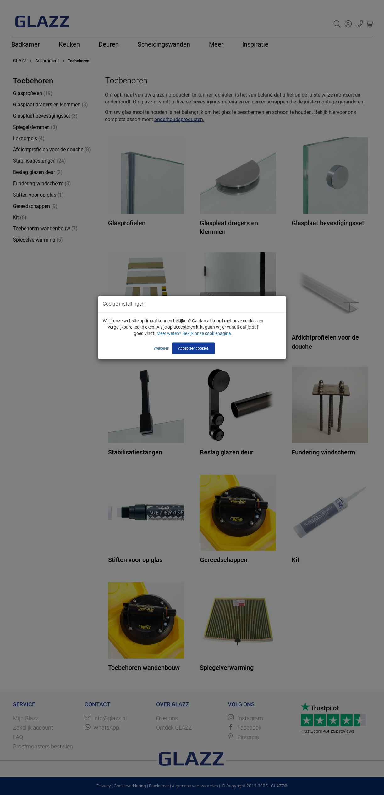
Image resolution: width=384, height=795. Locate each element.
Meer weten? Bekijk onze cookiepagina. (194, 333)
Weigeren (161, 348)
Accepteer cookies (193, 348)
